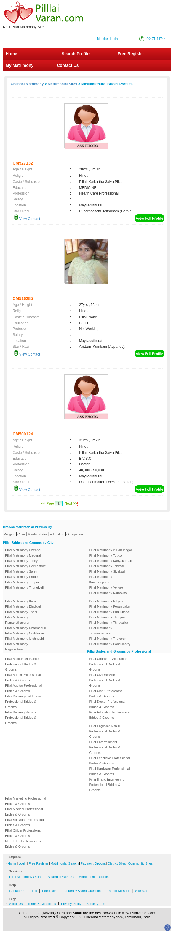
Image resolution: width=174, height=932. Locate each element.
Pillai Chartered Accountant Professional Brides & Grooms (109, 664)
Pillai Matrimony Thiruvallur (108, 622)
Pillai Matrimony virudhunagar (110, 550)
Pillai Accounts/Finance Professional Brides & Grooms (22, 664)
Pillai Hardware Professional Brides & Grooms (109, 771)
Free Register (131, 53)
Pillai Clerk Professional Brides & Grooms (106, 693)
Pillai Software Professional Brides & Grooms (24, 822)
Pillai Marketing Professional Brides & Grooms (25, 801)
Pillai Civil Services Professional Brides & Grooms (104, 680)
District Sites (117, 863)
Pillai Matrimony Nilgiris (106, 601)
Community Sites (140, 863)
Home (11, 53)
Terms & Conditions (42, 904)
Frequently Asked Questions (82, 890)
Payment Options (93, 863)
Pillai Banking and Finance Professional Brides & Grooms (24, 701)
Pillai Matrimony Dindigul (23, 606)
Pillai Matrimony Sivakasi (107, 571)
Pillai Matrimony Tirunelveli (24, 587)
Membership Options (94, 877)
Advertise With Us (60, 877)
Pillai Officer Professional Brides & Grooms (23, 833)
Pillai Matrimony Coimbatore (25, 566)
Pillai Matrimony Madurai (23, 555)
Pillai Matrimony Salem (21, 571)
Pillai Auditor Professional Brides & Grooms (23, 688)
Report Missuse (118, 890)
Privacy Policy (71, 904)
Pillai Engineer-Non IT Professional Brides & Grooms (105, 731)
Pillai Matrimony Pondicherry (109, 644)
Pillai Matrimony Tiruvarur (107, 638)
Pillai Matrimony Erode (21, 577)
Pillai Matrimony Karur (21, 601)
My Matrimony (19, 65)
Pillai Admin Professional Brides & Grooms (23, 677)
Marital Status (38, 534)
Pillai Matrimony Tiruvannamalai (100, 630)
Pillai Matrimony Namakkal (108, 593)
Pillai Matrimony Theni (21, 612)
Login (22, 863)
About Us (16, 904)
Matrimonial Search (64, 863)
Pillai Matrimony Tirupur (22, 582)
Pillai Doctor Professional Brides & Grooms (107, 704)
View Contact (27, 219)
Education (57, 534)
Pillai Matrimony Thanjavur (108, 617)
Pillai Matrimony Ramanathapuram (18, 619)
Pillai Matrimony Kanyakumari (110, 561)
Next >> (70, 503)
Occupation (74, 534)
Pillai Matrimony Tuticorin (107, 555)
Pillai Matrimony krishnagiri (24, 638)
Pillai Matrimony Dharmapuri (25, 628)
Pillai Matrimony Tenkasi (106, 566)
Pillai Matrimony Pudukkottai (109, 612)
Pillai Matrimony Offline (25, 877)
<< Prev (47, 503)
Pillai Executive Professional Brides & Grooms (109, 760)
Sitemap (141, 890)
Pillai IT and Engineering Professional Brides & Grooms (106, 785)
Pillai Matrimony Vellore (106, 587)
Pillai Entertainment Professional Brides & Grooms (104, 747)
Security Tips (95, 904)
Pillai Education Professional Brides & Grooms (109, 714)
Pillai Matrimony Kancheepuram (100, 579)
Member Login (107, 38)
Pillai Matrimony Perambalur (109, 606)
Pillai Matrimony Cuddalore (24, 633)
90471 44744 (155, 38)
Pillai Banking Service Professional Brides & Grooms (20, 717)
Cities (21, 534)
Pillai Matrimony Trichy (21, 561)
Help (34, 890)
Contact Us (67, 65)
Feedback (49, 890)
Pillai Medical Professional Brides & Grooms (24, 811)
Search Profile (76, 53)
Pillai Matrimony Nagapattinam (16, 646)
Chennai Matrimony (27, 84)
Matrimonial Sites (62, 84)
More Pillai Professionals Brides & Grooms (23, 843)
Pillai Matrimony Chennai (23, 550)
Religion (9, 534)
